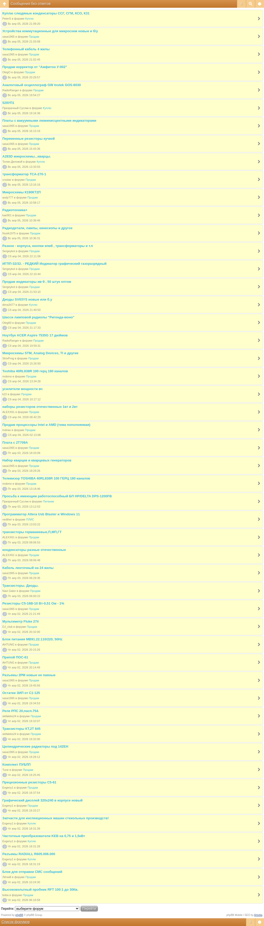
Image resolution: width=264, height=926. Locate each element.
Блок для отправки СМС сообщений (32, 872)
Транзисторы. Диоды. (20, 586)
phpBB (19, 915)
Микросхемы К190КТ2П (21, 192)
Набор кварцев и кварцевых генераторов (36, 460)
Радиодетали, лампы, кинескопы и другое (37, 228)
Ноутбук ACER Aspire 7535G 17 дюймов (35, 335)
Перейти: (7, 909)
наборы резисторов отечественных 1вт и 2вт (40, 407)
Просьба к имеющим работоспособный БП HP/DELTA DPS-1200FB (57, 496)
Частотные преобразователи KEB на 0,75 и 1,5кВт (43, 836)
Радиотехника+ (14, 210)
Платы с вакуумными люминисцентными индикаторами (49, 120)
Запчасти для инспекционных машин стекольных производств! (55, 818)
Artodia (258, 915)
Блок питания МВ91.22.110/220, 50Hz (32, 639)
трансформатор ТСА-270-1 (24, 174)
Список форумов (16, 922)
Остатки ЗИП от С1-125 (21, 693)
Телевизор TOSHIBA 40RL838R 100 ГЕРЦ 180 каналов (46, 478)
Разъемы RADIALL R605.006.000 (28, 854)
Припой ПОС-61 (15, 657)
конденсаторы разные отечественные (34, 550)
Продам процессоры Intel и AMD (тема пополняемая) (46, 425)
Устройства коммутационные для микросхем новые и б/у (50, 31)
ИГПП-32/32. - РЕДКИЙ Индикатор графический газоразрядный (54, 264)
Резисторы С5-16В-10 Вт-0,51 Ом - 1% (33, 603)
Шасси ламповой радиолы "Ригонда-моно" (38, 317)
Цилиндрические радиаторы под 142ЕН (35, 746)
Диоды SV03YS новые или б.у (27, 299)
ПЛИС (30, 519)
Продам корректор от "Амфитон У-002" (34, 67)
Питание (48, 501)
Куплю (29, 18)
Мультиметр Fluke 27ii (20, 621)
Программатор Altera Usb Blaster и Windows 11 (41, 514)
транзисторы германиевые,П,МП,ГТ (32, 532)
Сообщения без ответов (31, 4)
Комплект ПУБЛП (16, 764)
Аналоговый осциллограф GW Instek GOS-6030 (41, 85)
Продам (34, 36)
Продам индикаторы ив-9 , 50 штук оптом (36, 282)
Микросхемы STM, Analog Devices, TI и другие (40, 353)
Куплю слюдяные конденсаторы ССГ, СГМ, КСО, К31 (45, 13)
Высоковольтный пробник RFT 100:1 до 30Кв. (40, 889)
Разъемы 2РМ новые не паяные (28, 675)
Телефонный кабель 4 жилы (26, 49)
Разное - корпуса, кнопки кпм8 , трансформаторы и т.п (47, 246)
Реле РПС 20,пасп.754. (20, 711)
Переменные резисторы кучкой (28, 138)
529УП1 (8, 103)
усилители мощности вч (22, 389)
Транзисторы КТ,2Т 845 (21, 729)
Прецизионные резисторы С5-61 (29, 782)
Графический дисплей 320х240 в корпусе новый (42, 800)
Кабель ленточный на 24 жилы (28, 568)
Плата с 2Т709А (15, 442)
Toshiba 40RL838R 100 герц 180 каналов (35, 371)
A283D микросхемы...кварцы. (26, 156)
